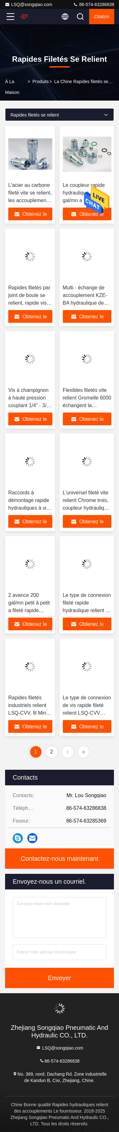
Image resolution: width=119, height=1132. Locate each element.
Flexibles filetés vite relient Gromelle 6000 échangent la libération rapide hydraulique (87, 405)
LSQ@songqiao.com (28, 4)
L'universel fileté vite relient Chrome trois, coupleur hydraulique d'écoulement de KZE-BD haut (86, 508)
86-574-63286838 (93, 4)
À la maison (12, 87)
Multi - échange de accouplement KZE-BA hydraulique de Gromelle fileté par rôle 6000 (85, 303)
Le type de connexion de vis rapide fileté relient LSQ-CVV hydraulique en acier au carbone (87, 713)
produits (40, 81)
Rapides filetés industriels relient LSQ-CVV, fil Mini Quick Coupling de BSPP (29, 713)
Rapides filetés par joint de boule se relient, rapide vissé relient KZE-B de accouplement (30, 303)
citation (101, 16)
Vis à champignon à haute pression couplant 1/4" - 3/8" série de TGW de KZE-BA (29, 405)
